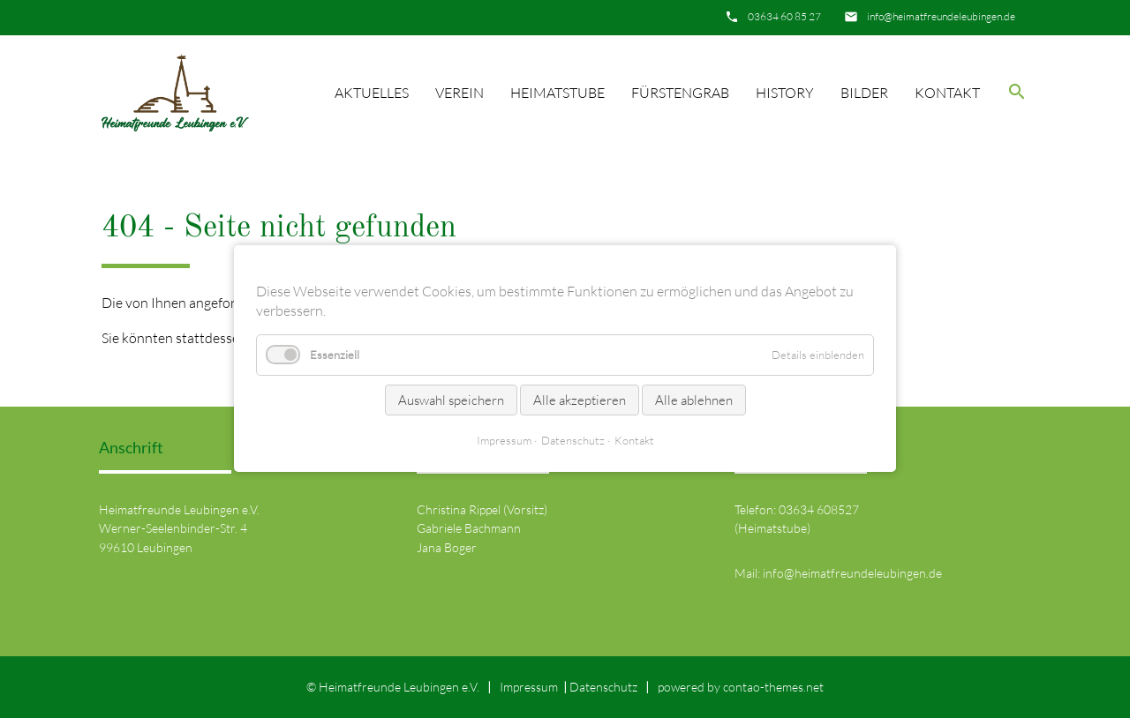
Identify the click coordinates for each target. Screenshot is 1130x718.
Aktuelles (372, 92)
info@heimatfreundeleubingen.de (941, 16)
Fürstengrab (680, 92)
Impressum (529, 686)
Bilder (864, 92)
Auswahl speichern (451, 400)
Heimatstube (557, 92)
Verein (459, 92)
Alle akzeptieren (579, 400)
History (785, 92)
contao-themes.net (773, 686)
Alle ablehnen (694, 400)
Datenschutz (603, 686)
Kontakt (947, 92)
